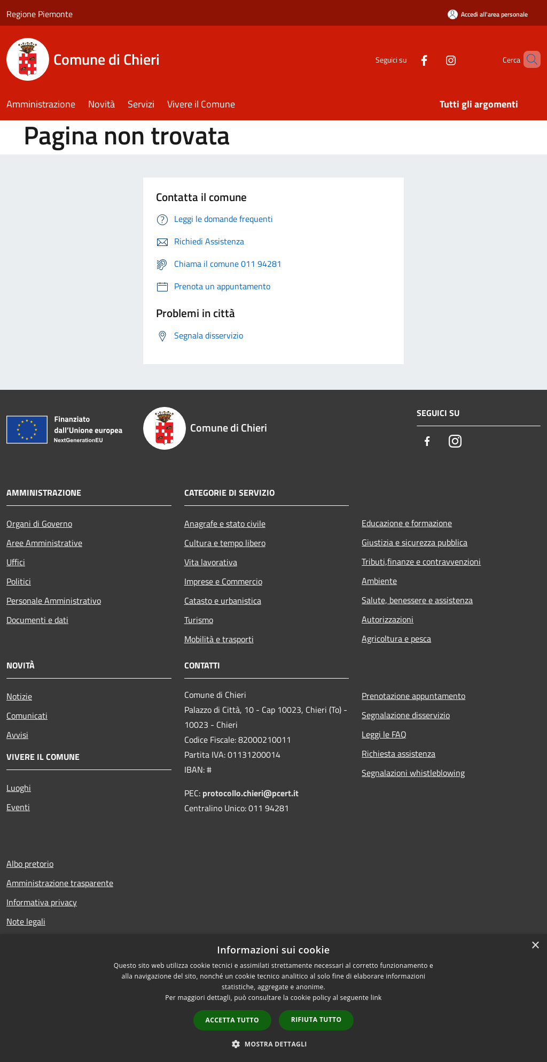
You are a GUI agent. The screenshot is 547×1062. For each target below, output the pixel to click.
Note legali (25, 921)
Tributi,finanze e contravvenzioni (421, 561)
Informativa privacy (41, 902)
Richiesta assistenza (398, 753)
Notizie (19, 696)
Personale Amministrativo (53, 600)
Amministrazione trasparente (59, 882)
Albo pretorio (29, 863)
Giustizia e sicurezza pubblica (414, 542)
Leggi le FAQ (384, 734)
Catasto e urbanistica (222, 600)
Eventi (18, 807)
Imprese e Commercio (223, 581)
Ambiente (379, 580)
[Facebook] (406, 59)
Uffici (15, 562)
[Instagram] (432, 59)
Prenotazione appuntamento (413, 695)
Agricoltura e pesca (396, 638)
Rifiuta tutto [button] (316, 1019)
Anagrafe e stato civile (224, 523)
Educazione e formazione (407, 523)
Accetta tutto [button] (232, 1020)
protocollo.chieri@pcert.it (250, 793)
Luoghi (18, 787)
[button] (273, 1043)
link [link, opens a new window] (376, 997)
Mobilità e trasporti (219, 639)
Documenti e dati (37, 619)
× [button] (535, 946)
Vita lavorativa (210, 562)
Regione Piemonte (39, 13)
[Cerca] (528, 59)
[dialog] (273, 998)
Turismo (198, 619)
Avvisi (17, 734)
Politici (18, 581)
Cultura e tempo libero (224, 542)
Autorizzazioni (387, 619)
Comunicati (27, 715)
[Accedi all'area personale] (488, 14)
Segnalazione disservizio (406, 715)
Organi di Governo (39, 523)
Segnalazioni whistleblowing (413, 772)
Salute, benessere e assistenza (417, 600)
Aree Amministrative (44, 542)
